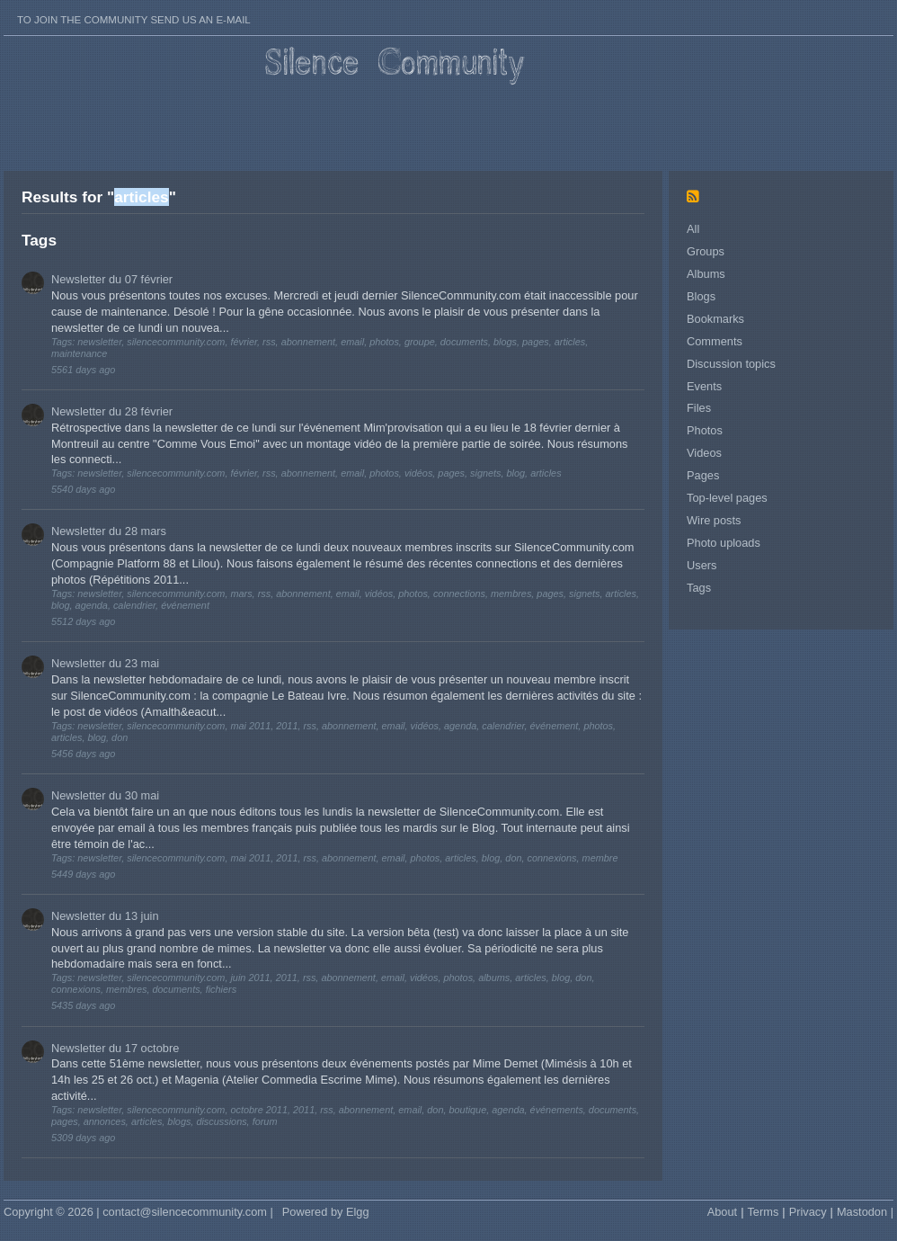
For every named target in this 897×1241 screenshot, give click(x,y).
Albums (706, 274)
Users (701, 565)
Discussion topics (731, 364)
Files (699, 408)
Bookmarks (715, 319)
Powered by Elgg (325, 1212)
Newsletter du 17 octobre (115, 1048)
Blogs (701, 296)
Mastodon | (865, 1212)
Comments (714, 341)
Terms (762, 1212)
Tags (699, 587)
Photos (705, 430)
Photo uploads (723, 542)
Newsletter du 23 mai (105, 663)
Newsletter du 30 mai (105, 795)
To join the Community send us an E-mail (134, 19)
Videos (704, 453)
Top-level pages (727, 497)
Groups (705, 251)
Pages (703, 475)
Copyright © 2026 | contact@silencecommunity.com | (138, 1212)
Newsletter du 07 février (112, 279)
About (722, 1212)
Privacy (808, 1212)
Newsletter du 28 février (112, 411)
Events (704, 386)
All (693, 229)
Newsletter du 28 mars (108, 531)
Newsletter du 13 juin (105, 916)
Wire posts (714, 520)
